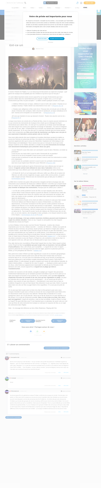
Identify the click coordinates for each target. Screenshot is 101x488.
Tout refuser (50, 42)
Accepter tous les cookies (56, 38)
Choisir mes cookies (42, 38)
